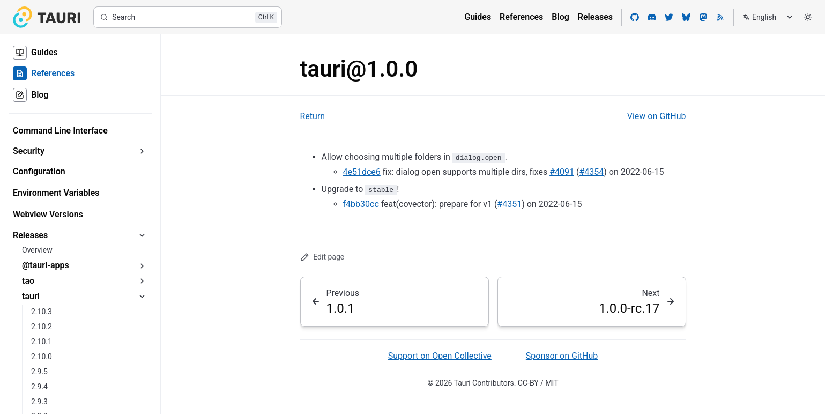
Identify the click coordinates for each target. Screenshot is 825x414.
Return (312, 116)
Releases (595, 17)
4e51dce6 (362, 172)
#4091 (561, 172)
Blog (560, 17)
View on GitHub (656, 116)
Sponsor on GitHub (562, 356)
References (521, 17)
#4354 (591, 172)
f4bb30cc (361, 204)
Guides (477, 17)
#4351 (509, 204)
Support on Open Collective (440, 356)
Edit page (322, 257)
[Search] (187, 17)
